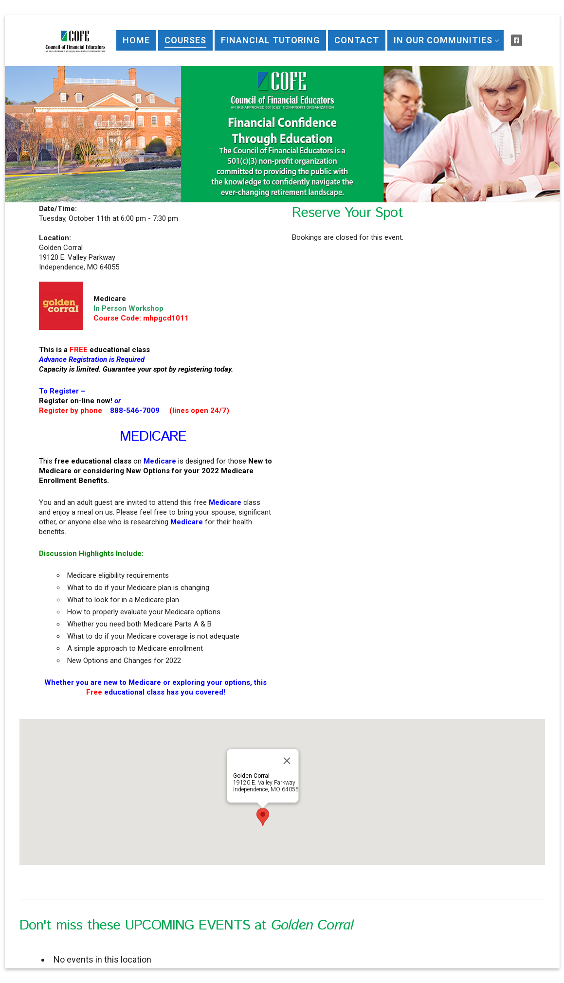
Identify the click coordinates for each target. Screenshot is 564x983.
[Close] (286, 760)
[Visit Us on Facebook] (516, 40)
